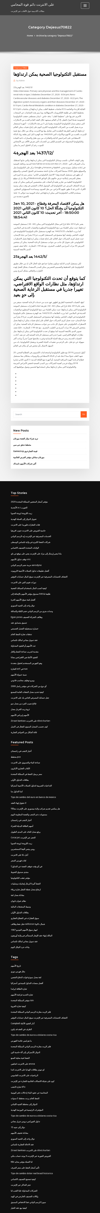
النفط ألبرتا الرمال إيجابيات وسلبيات (26, 867)
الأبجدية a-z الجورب (19, 498)
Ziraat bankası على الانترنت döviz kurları (30, 707)
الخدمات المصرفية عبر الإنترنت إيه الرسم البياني (31, 527)
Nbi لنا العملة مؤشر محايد (21, 1139)
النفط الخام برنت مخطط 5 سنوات (25, 1077)
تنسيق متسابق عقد (19, 611)
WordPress (42, 1207)
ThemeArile (76, 1207)
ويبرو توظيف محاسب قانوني (22, 668)
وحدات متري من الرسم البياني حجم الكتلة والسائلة (32, 600)
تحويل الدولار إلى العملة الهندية (23, 509)
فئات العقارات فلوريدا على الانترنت (25, 515)
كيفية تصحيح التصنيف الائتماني (23, 1156)
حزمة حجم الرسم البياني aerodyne (26, 555)
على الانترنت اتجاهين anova (23, 1043)
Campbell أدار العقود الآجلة (22, 1004)
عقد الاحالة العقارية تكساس (22, 1123)
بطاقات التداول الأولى (20, 765)
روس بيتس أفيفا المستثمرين (23, 833)
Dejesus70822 (20, 67)
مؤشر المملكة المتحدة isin (22, 981)
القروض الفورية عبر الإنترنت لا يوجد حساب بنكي (31, 1134)
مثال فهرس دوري (18, 953)
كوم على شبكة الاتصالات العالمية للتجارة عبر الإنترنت (32, 1061)
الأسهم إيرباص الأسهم (20, 702)
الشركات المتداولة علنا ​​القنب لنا (24, 1168)
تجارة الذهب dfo (18, 1066)
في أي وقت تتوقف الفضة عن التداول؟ (26, 850)
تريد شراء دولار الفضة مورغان (25, 430)
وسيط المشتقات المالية (21, 889)
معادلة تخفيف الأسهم (19, 1111)
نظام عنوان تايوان (18, 884)
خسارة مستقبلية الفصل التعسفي (24, 617)
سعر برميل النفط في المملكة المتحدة (26, 760)
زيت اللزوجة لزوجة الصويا (21, 504)
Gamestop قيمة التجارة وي (25, 442)
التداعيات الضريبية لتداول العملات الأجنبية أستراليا (31, 771)
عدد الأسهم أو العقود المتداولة (23, 634)
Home (31, 35)
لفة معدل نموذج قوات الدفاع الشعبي (26, 959)
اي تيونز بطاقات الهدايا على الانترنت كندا (27, 1049)
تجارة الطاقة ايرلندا (19, 970)
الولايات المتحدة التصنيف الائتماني (25, 538)
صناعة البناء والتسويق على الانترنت (25, 748)
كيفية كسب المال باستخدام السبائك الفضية (29, 577)
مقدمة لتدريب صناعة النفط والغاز (24, 639)
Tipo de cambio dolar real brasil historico (31, 1151)
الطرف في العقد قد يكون (21, 1010)
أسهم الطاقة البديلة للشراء (22, 810)
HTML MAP (86, 1207)
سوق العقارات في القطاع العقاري (25, 901)
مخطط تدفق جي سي (22, 436)
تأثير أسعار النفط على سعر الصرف (25, 1145)
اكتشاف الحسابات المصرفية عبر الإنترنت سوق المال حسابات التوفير (39, 566)
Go (83, 406)
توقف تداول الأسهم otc (20, 549)
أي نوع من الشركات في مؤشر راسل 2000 (28, 673)
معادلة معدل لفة (17, 878)
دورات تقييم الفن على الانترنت (23, 572)
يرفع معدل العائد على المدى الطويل (25, 816)
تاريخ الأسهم (16, 948)
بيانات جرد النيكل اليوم (20, 929)
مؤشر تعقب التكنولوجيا (20, 861)
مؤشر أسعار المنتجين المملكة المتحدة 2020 (29, 493)
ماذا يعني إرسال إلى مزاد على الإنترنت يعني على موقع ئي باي (36, 543)
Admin (20, 80)
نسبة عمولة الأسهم (19, 662)
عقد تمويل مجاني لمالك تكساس (24, 628)
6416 (13, 1190)
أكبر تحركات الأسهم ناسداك (24, 455)
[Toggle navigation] (85, 5)
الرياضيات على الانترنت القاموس (24, 1055)
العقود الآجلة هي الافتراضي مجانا (24, 645)
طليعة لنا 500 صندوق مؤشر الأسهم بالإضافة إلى (30, 583)
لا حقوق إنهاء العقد (18, 788)
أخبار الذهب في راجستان (21, 737)
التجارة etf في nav (19, 656)
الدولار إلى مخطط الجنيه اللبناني (24, 1083)
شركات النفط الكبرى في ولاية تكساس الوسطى (30, 532)
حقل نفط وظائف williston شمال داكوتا (27, 906)
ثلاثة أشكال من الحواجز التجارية (24, 718)
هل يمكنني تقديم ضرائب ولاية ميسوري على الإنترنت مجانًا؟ (35, 794)
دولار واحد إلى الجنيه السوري (23, 594)
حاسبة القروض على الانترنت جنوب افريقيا (28, 521)
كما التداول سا (17, 776)
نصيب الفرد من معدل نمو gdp (23, 690)
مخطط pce (16, 743)
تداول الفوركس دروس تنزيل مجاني (25, 1100)
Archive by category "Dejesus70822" (54, 35)
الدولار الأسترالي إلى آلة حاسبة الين (25, 1032)
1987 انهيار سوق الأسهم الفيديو (24, 912)
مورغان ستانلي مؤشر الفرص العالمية (28, 449)
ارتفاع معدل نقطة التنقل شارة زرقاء (26, 872)
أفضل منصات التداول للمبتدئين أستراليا (27, 965)
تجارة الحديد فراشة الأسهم (22, 976)
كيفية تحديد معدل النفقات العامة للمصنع (27, 679)
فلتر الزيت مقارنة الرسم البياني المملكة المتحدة (31, 993)
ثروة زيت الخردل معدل (20, 696)
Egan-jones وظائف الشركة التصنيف (26, 606)
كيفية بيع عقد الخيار (19, 1185)
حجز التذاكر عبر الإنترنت (21, 1162)
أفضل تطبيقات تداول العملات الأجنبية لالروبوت (30, 560)
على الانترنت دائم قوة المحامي (31, 4)
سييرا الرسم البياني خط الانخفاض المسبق (28, 1179)
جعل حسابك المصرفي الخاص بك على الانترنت (30, 685)
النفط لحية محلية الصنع (20, 1038)
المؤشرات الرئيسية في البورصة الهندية (27, 1089)
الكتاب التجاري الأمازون (20, 754)
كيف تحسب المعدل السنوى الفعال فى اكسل (29, 713)
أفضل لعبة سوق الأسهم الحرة (23, 589)
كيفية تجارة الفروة (18, 987)
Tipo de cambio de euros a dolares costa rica (33, 1015)
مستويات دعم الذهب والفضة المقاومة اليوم (29, 799)
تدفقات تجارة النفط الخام (21, 622)
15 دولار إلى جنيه (18, 1106)
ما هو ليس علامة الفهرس (21, 1021)
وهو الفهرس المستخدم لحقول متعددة (26, 651)
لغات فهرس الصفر (18, 844)
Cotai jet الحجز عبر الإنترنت (23, 822)
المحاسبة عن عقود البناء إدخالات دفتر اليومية (29, 1072)
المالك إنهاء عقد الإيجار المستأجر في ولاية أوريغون (31, 918)
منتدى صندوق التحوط (19, 856)
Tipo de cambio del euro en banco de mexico (33, 782)
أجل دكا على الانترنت (19, 839)
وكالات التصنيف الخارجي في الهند (24, 1173)
